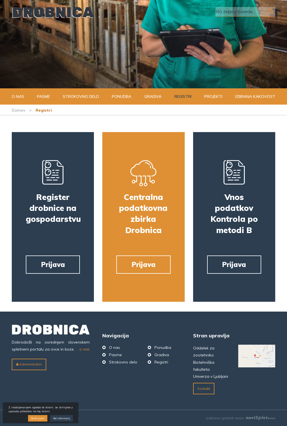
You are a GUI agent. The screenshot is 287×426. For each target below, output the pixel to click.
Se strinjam (38, 418)
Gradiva (152, 96)
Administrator (29, 364)
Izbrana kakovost (255, 96)
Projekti (213, 96)
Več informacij (61, 418)
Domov (18, 110)
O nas (18, 96)
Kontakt (204, 388)
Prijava (53, 264)
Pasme (43, 96)
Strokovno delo (81, 96)
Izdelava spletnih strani (240, 418)
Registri (182, 96)
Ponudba (121, 96)
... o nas (83, 349)
